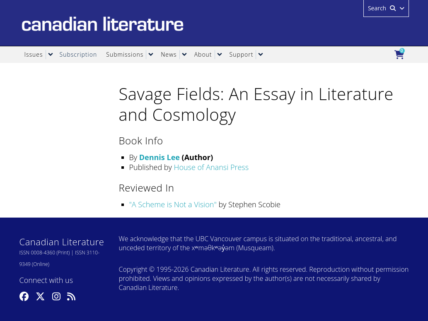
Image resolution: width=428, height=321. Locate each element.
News (169, 54)
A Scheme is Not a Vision (173, 204)
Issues (33, 54)
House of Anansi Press (211, 167)
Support (242, 54)
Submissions (124, 54)
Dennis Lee (159, 157)
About (203, 54)
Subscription (78, 54)
